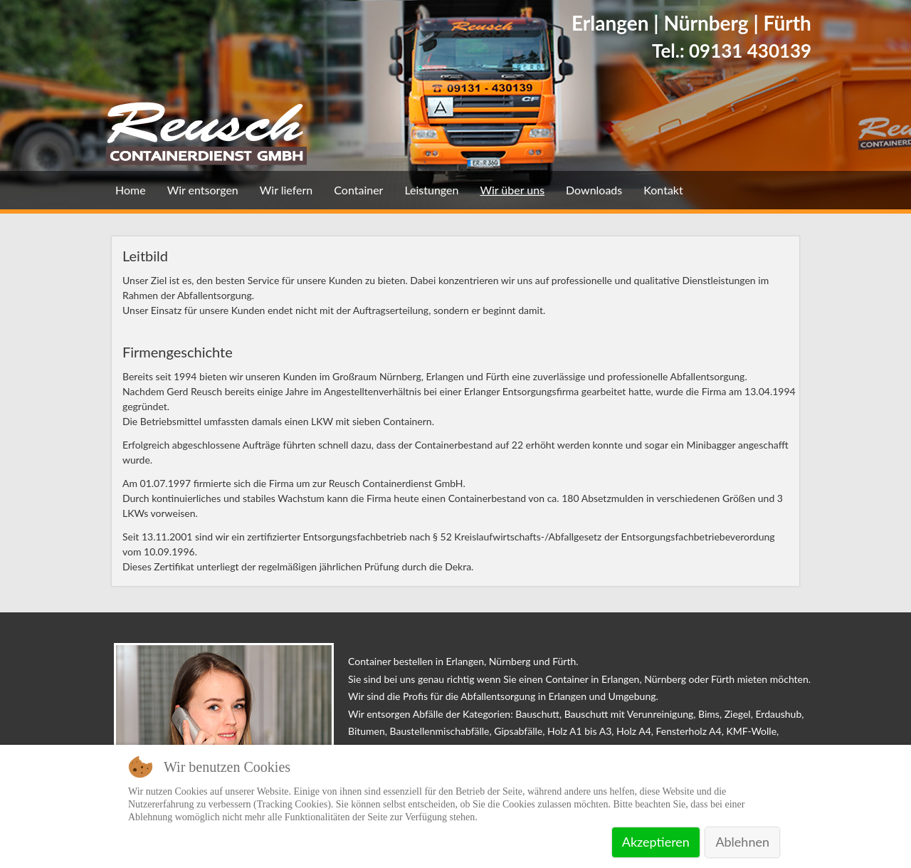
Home (130, 190)
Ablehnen (742, 841)
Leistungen (431, 190)
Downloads (594, 190)
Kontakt (663, 190)
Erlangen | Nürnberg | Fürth (691, 23)
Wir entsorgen (202, 190)
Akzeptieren (656, 841)
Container (358, 190)
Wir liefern (286, 190)
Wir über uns (512, 190)
